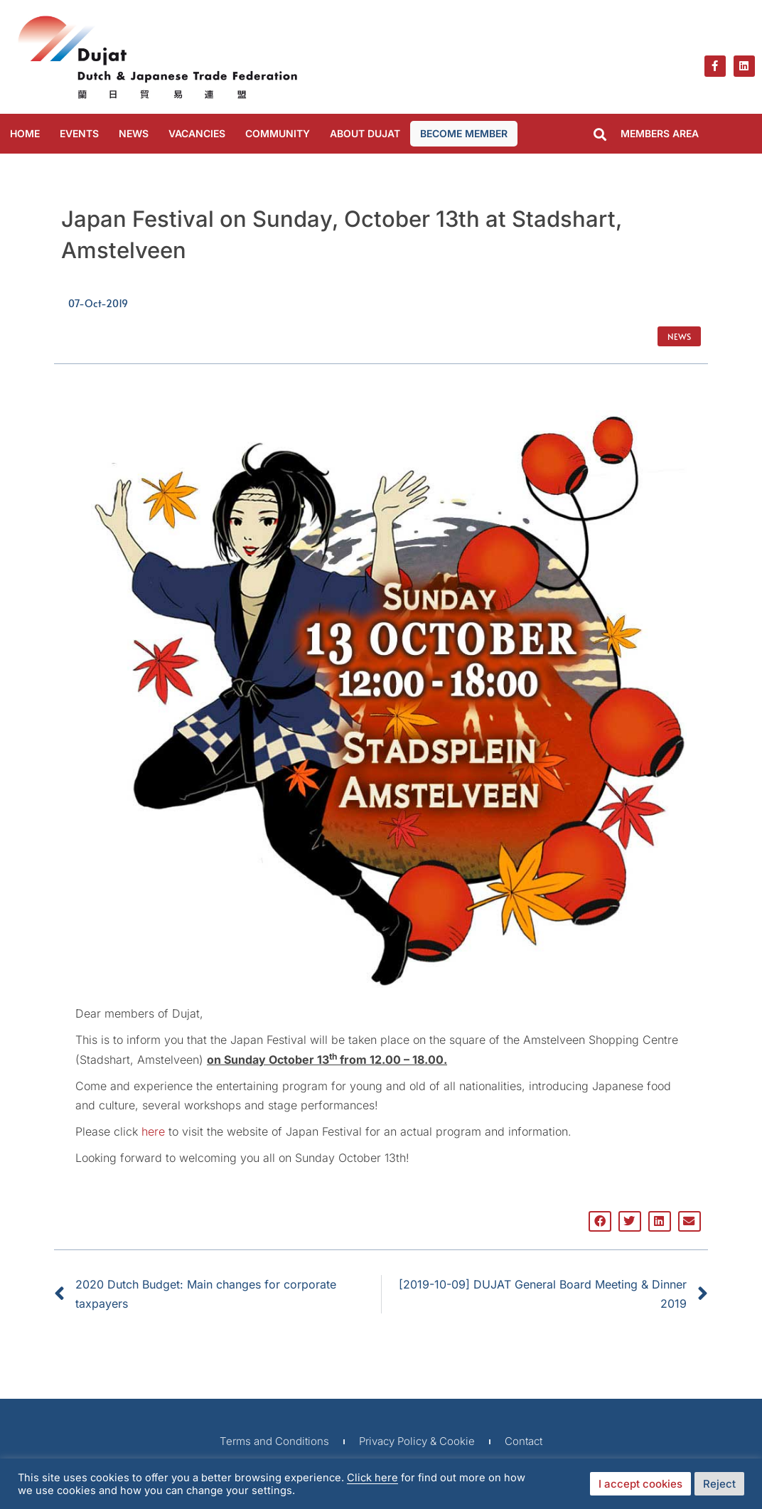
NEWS (134, 133)
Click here (372, 1477)
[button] (600, 134)
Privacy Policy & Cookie (417, 1441)
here (153, 1131)
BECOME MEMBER (464, 133)
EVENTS (79, 133)
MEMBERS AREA (660, 133)
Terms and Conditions (274, 1441)
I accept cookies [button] (640, 1484)
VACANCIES (196, 133)
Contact (523, 1441)
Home (25, 133)
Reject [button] (719, 1484)
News (679, 336)
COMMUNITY (277, 133)
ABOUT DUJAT (365, 133)
